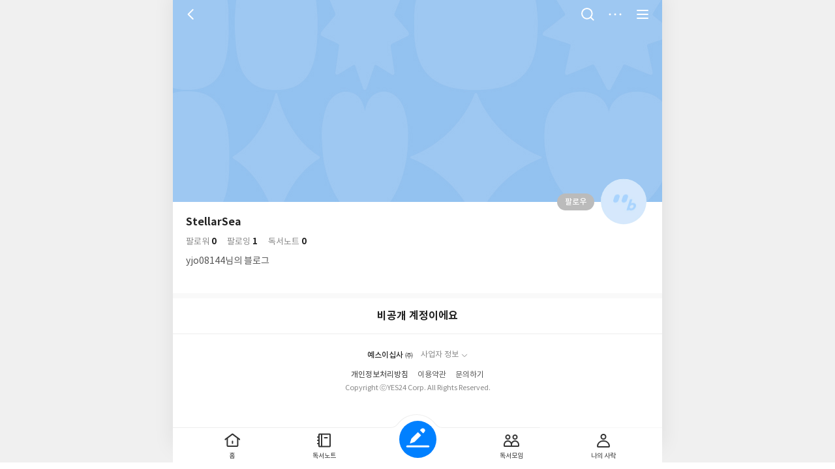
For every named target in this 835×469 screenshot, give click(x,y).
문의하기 (469, 375)
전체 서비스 (642, 14)
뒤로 (192, 14)
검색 (587, 14)
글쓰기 (417, 439)
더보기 (615, 14)
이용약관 (432, 375)
